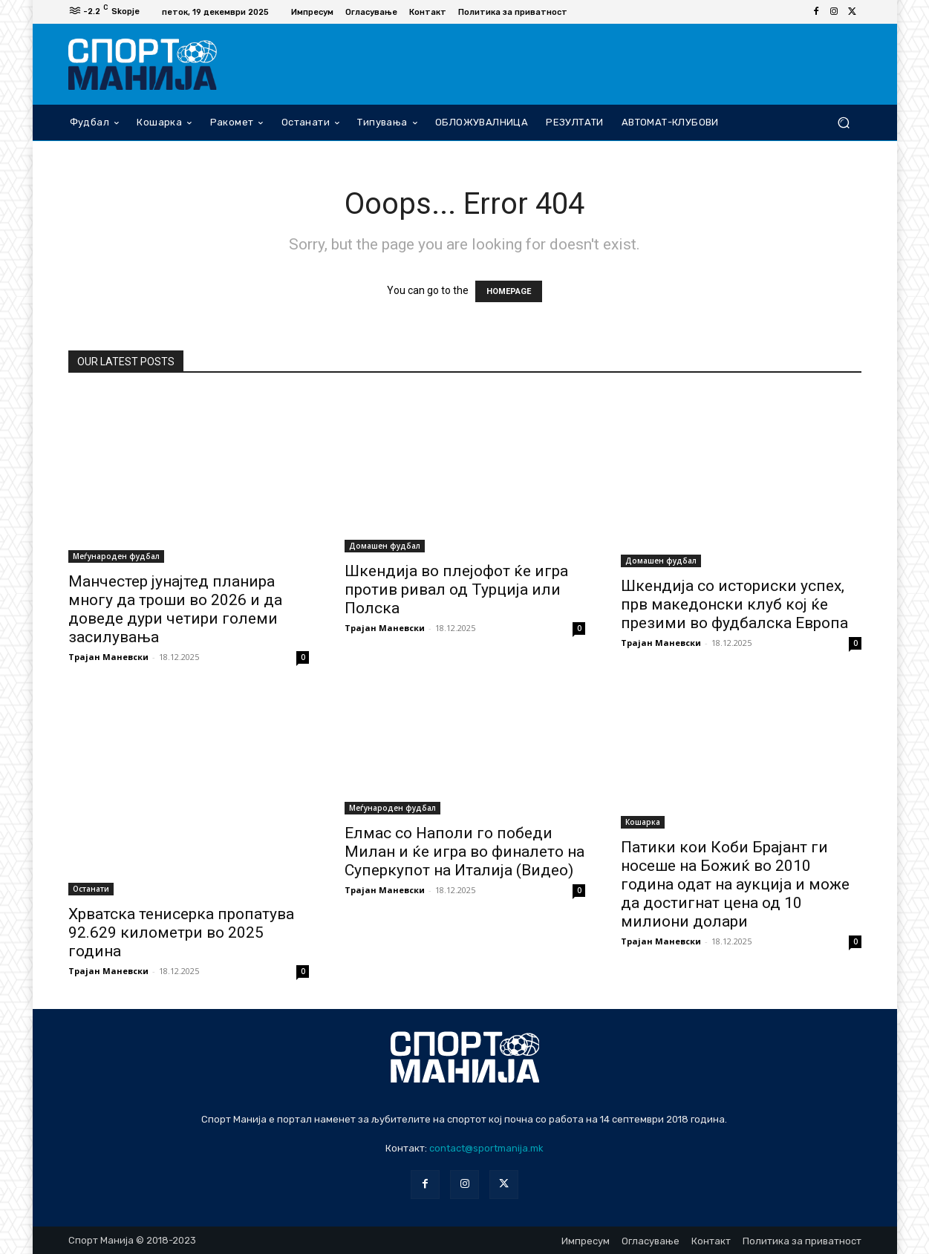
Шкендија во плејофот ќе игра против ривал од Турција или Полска (456, 589)
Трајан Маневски (108, 656)
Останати (91, 889)
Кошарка (642, 822)
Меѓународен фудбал (116, 556)
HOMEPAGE (508, 291)
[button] (844, 122)
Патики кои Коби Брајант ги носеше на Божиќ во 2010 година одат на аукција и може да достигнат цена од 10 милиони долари (735, 884)
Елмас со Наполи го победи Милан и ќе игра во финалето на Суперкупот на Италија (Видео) (464, 851)
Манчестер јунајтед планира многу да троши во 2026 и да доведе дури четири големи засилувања (175, 609)
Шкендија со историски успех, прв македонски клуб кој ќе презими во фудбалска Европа (734, 604)
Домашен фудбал (384, 546)
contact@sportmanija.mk (486, 1148)
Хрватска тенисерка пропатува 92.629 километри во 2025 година (181, 932)
